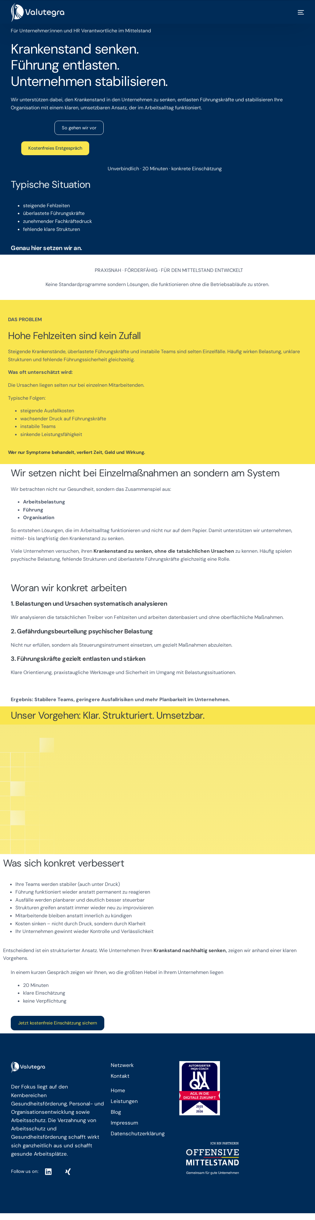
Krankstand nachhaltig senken (189, 950)
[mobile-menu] (294, 12)
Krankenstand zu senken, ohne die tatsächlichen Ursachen (164, 551)
